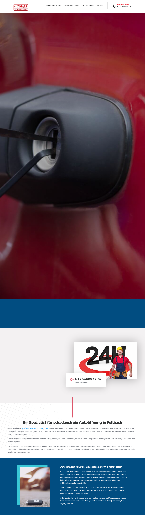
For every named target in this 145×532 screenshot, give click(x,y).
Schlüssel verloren (88, 6)
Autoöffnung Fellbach (53, 6)
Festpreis (100, 6)
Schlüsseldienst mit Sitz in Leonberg (35, 428)
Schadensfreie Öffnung (71, 6)
